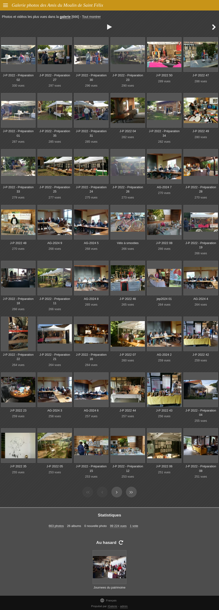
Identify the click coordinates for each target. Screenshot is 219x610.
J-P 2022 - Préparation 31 (91, 133)
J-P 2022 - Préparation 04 (200, 413)
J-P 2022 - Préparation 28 (200, 189)
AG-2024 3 (54, 410)
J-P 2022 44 (128, 410)
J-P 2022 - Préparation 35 (54, 133)
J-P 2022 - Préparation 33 (18, 189)
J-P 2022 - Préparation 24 (91, 189)
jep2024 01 (164, 299)
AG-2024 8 (91, 299)
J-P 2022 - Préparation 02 (18, 77)
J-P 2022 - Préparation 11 (54, 301)
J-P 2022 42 (201, 354)
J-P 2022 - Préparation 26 (127, 189)
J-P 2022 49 (201, 131)
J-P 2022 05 (55, 466)
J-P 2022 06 (164, 466)
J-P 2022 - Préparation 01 (18, 133)
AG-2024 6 (91, 410)
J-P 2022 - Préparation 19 (200, 245)
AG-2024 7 (164, 187)
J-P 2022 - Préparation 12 (127, 468)
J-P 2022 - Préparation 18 (18, 301)
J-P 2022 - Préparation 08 (200, 468)
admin (124, 606)
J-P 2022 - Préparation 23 (127, 77)
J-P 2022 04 (128, 131)
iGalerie (112, 606)
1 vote (134, 526)
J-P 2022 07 (128, 354)
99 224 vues (118, 526)
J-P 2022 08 (164, 243)
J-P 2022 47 (201, 75)
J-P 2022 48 (18, 243)
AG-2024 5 (91, 243)
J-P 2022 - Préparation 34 (164, 133)
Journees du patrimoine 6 (109, 590)
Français (108, 600)
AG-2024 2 (164, 354)
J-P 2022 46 (128, 299)
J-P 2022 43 (164, 410)
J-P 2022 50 (164, 75)
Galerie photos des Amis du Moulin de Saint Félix (57, 5)
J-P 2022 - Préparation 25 (54, 189)
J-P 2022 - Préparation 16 (91, 357)
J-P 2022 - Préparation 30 (91, 77)
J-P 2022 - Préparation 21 (54, 357)
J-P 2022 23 (18, 410)
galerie (65, 17)
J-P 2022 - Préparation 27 (54, 77)
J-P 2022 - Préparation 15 (91, 468)
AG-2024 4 (200, 299)
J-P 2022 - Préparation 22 (18, 357)
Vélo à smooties (128, 243)
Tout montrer (91, 17)
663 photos (56, 526)
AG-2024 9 (54, 243)
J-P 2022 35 (18, 466)
